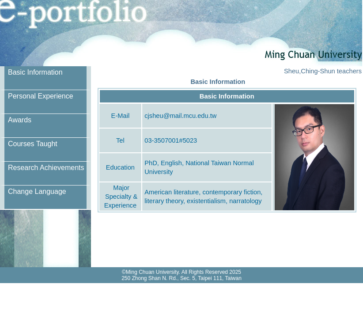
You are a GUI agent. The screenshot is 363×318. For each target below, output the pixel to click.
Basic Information (35, 72)
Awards (19, 120)
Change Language (37, 191)
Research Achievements (46, 167)
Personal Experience (40, 96)
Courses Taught (32, 144)
